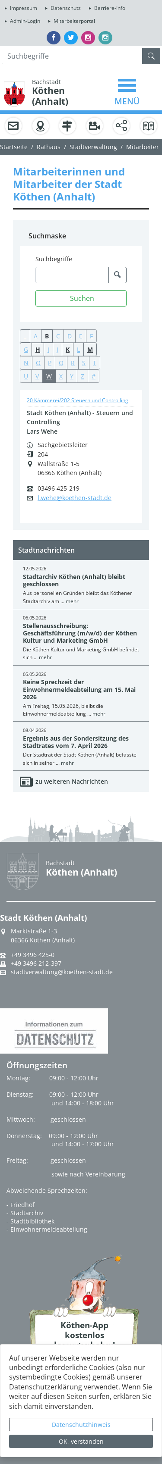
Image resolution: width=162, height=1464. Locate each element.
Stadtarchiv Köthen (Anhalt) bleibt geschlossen (74, 580)
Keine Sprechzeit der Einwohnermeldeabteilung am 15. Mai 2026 (79, 689)
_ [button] (25, 336)
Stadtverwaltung (93, 147)
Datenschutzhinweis (81, 1424)
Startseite (14, 147)
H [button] (37, 349)
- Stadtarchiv (24, 1213)
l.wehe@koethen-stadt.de (74, 498)
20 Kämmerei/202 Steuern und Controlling (77, 400)
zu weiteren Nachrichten (71, 781)
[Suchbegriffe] (72, 275)
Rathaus (48, 147)
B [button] (47, 336)
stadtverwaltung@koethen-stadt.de (62, 972)
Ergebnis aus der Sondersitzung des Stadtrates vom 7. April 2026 (76, 742)
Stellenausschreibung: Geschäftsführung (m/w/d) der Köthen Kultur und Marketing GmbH (80, 633)
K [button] (68, 349)
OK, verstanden (81, 1441)
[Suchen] (81, 298)
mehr (72, 601)
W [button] (49, 376)
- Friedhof (20, 1205)
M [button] (90, 349)
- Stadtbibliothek (30, 1221)
